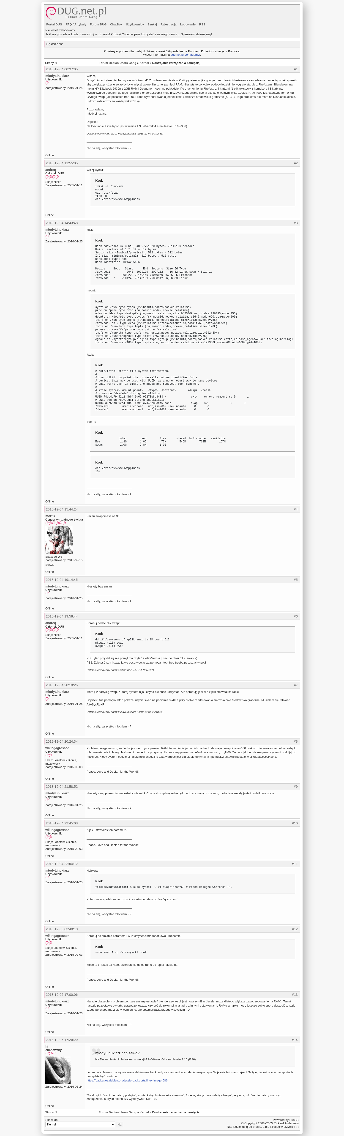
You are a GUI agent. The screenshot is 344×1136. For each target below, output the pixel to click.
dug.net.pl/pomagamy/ (185, 54)
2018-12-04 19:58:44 (62, 616)
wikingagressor (57, 748)
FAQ (69, 24)
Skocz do (84, 1122)
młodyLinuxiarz (57, 76)
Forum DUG (98, 24)
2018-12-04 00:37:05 (62, 69)
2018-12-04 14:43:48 (62, 223)
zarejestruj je (88, 34)
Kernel (144, 63)
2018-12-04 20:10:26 (62, 685)
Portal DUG (54, 24)
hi (46, 1046)
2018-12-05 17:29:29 (62, 1040)
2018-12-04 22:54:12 (62, 864)
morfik (50, 516)
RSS (202, 24)
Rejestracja (168, 24)
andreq (50, 170)
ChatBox (116, 24)
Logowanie (188, 24)
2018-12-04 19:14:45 (62, 580)
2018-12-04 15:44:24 (62, 509)
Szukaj (152, 24)
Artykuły (80, 24)
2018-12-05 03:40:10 (62, 929)
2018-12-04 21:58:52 (62, 786)
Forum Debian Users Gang (117, 63)
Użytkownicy (135, 24)
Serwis (49, 564)
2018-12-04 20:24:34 (62, 741)
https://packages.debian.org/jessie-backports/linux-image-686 (127, 1080)
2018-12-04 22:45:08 (62, 823)
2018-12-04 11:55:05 (62, 163)
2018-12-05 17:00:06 (62, 994)
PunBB (294, 1120)
